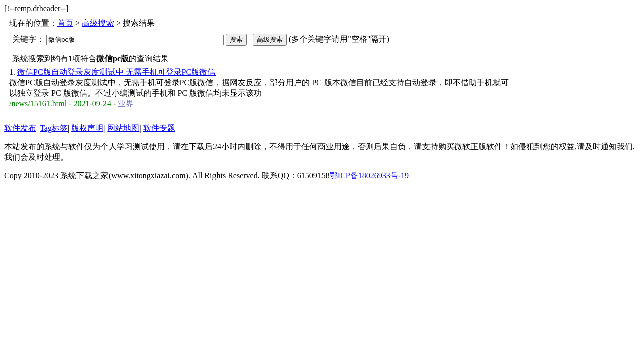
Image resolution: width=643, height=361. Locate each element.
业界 (126, 103)
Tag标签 (54, 128)
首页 (65, 23)
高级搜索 (98, 23)
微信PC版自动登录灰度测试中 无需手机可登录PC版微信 (116, 72)
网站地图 (123, 128)
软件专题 (159, 128)
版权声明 (87, 128)
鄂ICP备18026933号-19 (369, 175)
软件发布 (20, 128)
